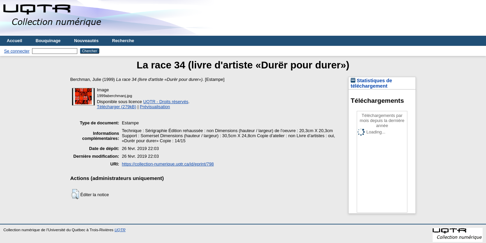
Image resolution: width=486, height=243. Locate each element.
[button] (75, 194)
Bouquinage (48, 40)
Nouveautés (86, 40)
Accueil (14, 40)
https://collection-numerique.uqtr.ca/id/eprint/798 (168, 163)
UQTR (120, 230)
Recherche (123, 40)
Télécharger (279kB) (116, 106)
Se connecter (16, 51)
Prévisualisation (155, 106)
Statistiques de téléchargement (371, 83)
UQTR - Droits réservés (165, 101)
